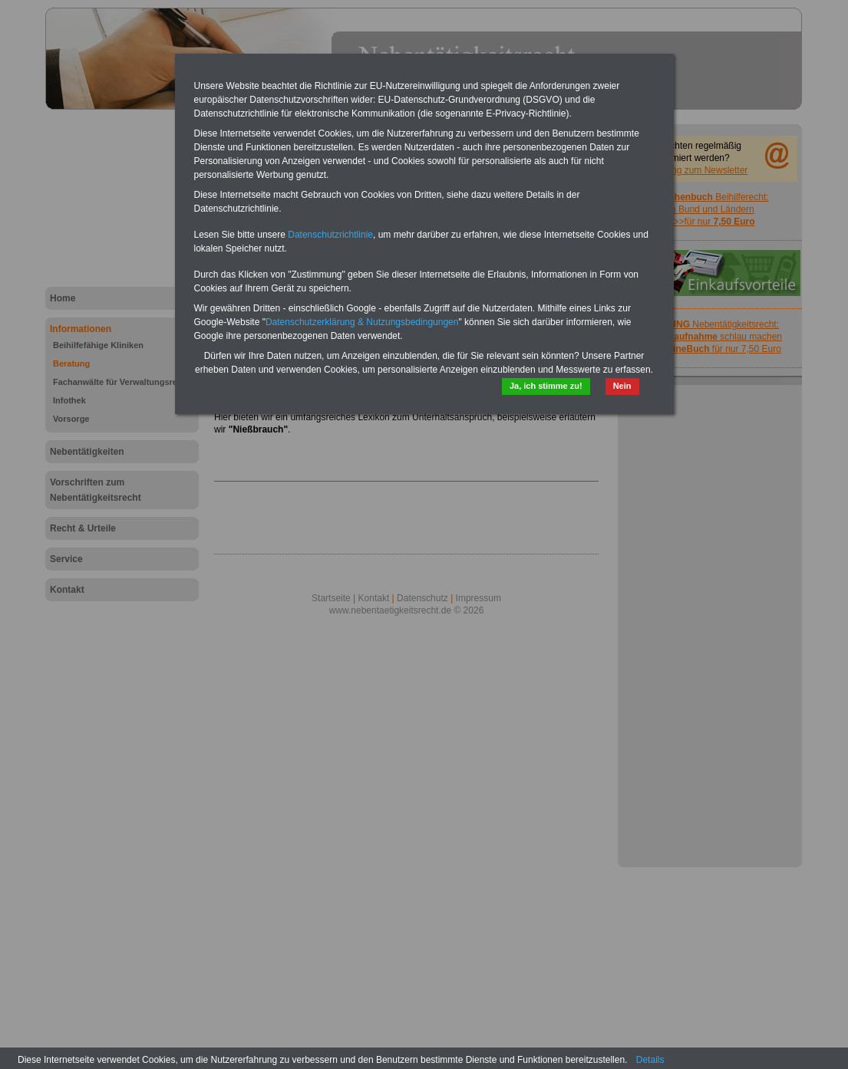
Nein (622, 385)
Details (650, 1059)
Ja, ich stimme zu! (546, 385)
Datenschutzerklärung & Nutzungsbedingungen (362, 322)
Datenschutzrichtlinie (330, 234)
